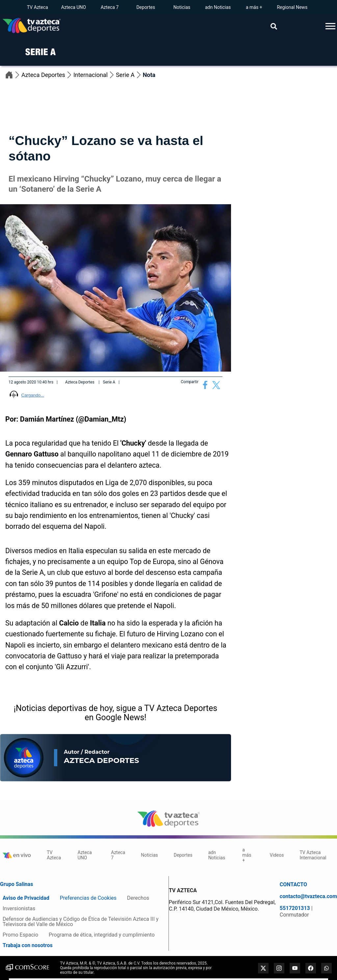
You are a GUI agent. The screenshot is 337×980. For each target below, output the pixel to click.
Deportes (145, 7)
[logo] (37, 60)
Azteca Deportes (47, 75)
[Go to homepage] (32, 26)
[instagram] (279, 968)
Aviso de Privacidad (26, 898)
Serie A (129, 75)
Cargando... (32, 395)
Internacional (94, 75)
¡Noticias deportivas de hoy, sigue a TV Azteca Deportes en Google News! (115, 713)
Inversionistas (19, 908)
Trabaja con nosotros (28, 945)
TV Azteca (37, 7)
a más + (254, 7)
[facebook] (310, 968)
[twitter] (263, 968)
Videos (277, 855)
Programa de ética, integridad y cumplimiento (102, 935)
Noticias (182, 7)
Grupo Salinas (16, 884)
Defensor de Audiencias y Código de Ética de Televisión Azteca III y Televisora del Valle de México (81, 921)
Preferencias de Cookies (88, 898)
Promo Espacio (20, 935)
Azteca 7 (109, 7)
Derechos (138, 898)
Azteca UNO (73, 7)
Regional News (292, 7)
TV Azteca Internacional (312, 855)
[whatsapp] (326, 968)
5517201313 (295, 908)
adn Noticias (218, 7)
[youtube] (295, 968)
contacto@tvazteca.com (308, 896)
